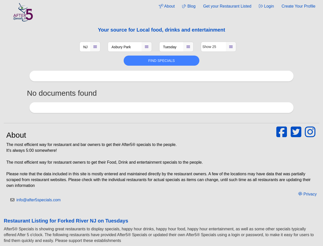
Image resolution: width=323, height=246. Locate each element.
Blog (188, 6)
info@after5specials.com (38, 200)
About (167, 6)
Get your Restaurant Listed (227, 6)
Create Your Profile (298, 6)
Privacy (307, 194)
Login (266, 6)
